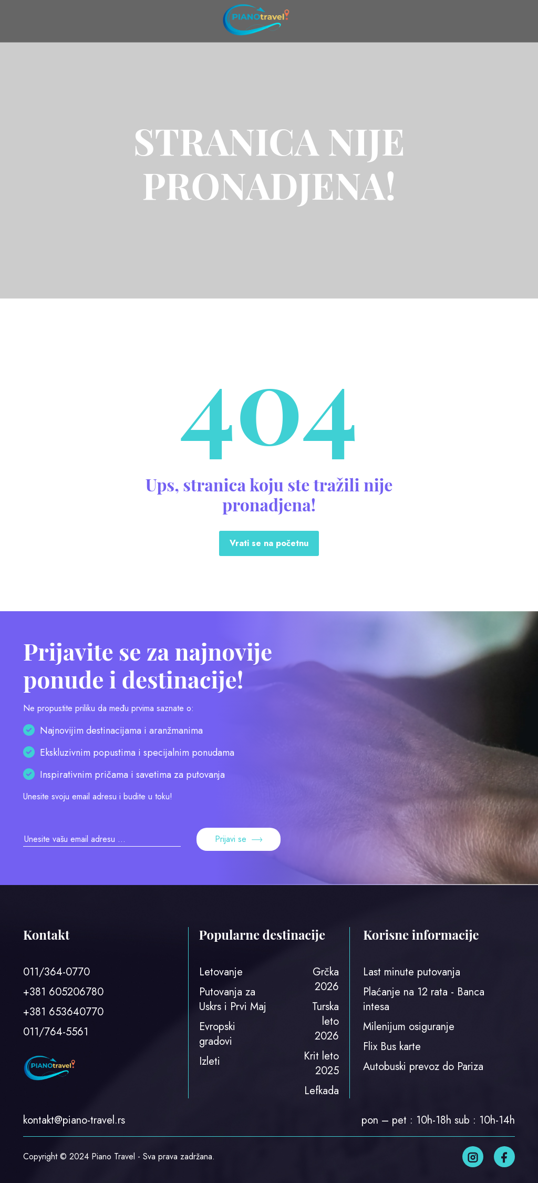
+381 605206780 (63, 992)
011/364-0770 (56, 972)
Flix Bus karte (392, 1046)
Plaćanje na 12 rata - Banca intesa (423, 999)
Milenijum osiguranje (408, 1026)
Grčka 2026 (326, 979)
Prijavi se (238, 839)
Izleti (209, 1061)
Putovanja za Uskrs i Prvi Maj (232, 999)
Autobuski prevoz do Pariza (423, 1066)
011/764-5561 (55, 1032)
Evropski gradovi (217, 1034)
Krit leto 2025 (321, 1063)
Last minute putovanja (411, 972)
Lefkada (321, 1090)
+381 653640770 (63, 1012)
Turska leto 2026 (325, 1021)
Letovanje (221, 972)
